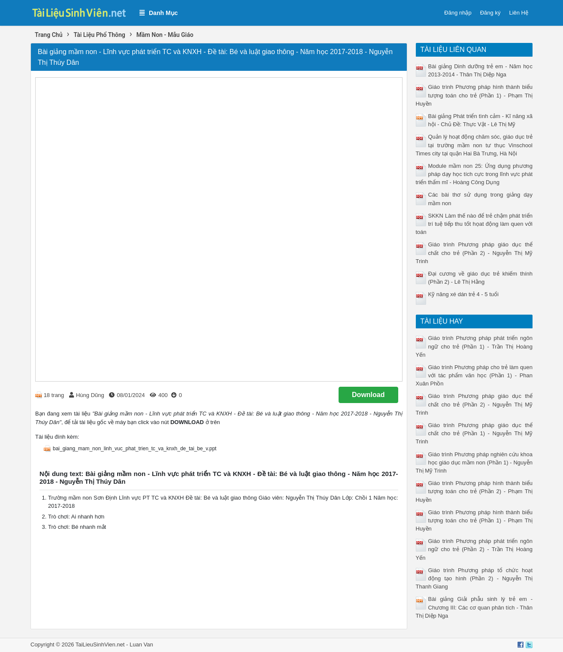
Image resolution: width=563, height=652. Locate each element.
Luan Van (141, 644)
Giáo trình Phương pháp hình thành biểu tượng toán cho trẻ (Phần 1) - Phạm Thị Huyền (474, 95)
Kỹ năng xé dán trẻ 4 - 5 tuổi (463, 294)
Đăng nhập (457, 12)
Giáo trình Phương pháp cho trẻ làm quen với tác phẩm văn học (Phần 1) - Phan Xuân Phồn (474, 375)
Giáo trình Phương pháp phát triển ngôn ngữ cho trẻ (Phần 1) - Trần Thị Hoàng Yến (474, 346)
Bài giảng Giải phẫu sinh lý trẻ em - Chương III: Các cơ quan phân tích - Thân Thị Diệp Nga (474, 607)
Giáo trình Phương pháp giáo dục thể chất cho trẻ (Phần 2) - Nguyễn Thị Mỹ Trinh (474, 252)
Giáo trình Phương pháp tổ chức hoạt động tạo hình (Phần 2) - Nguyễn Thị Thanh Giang (474, 578)
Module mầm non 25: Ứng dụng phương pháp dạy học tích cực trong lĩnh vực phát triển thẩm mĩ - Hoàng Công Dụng (474, 174)
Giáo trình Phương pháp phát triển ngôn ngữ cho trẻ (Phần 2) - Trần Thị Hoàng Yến (474, 549)
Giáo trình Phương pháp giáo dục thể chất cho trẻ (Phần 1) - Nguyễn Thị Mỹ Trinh (474, 433)
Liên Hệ (518, 12)
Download (368, 394)
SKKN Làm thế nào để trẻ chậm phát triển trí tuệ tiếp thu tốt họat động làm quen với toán (474, 223)
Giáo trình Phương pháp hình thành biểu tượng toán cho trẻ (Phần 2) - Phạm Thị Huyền (474, 491)
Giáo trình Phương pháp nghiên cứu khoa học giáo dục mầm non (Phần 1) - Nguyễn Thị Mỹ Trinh (474, 462)
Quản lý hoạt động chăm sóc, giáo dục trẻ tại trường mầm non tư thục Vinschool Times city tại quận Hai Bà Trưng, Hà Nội (474, 144)
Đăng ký (490, 12)
